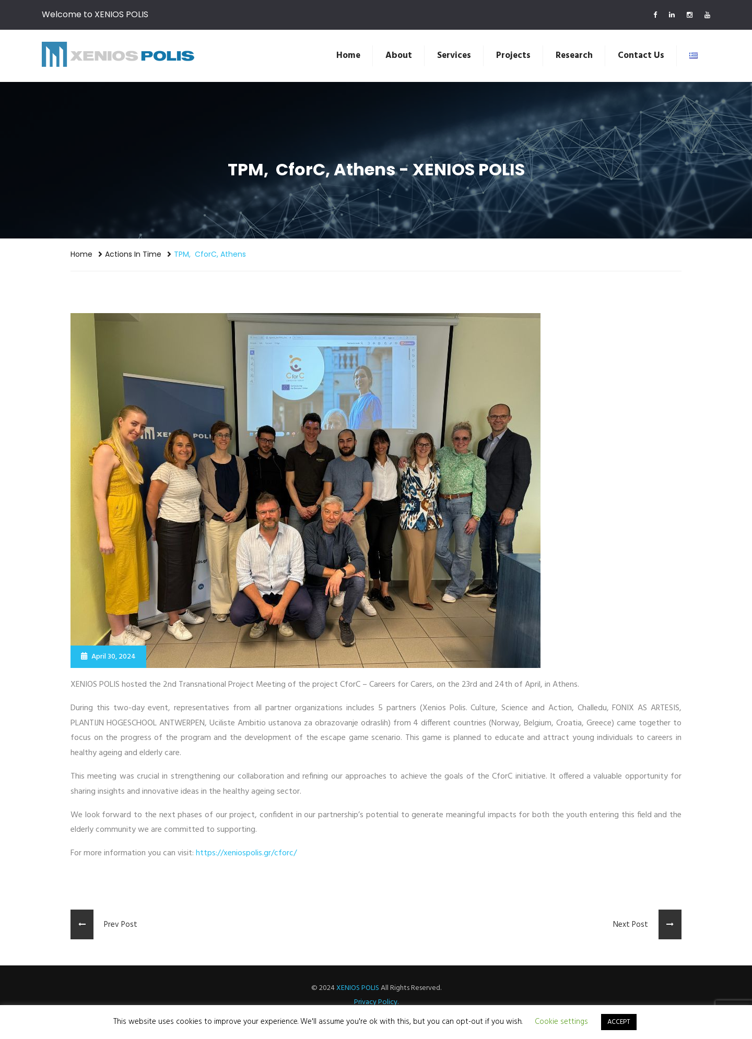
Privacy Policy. (376, 1002)
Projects (513, 56)
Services (454, 56)
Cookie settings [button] (561, 1022)
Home (348, 56)
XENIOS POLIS (357, 988)
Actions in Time (133, 254)
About (398, 56)
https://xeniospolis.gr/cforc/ (246, 853)
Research (574, 56)
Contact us (641, 56)
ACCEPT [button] (618, 1022)
